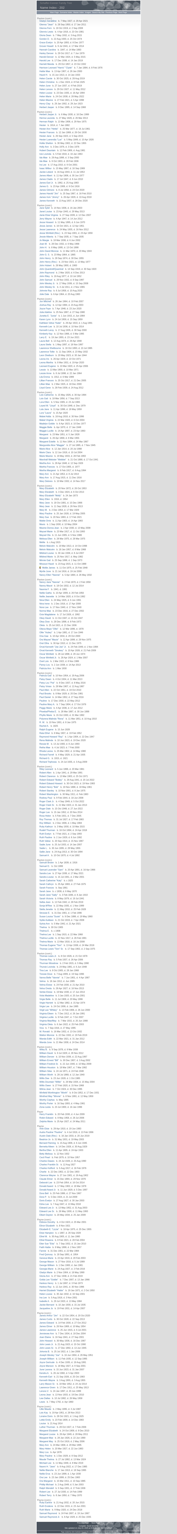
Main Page (54, 12)
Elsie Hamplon (46, 1233)
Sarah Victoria (46, 898)
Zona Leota (45, 1107)
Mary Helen (45, 1448)
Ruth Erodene (46, 1506)
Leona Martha (46, 362)
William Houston (47, 1067)
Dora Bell (44, 1193)
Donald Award (46, 1186)
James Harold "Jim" (49, 193)
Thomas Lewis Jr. (48, 956)
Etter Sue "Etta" (47, 1243)
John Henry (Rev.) (48, 262)
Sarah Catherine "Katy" (50, 880)
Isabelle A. (44, 1301)
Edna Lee (44, 1204)
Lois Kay (43, 1412)
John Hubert (45, 265)
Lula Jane (44, 409)
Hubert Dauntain (47, 150)
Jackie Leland (46, 172)
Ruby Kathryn (46, 826)
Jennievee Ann (46, 1333)
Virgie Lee (44, 1006)
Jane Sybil (44, 208)
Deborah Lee (45, 1182)
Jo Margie (44, 240)
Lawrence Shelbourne (50, 348)
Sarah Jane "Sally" (48, 895)
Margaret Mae (46, 1438)
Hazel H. (43, 75)
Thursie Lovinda (47, 967)
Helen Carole (45, 78)
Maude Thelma (46, 1459)
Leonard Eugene (47, 366)
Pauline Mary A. (47, 704)
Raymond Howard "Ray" (51, 737)
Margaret (43, 434)
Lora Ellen (44, 402)
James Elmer (45, 1326)
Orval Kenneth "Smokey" (51, 650)
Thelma (43, 927)
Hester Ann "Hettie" (48, 129)
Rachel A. (44, 726)
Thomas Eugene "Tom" (50, 945)
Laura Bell (44, 341)
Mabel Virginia (46, 420)
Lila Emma (44, 377)
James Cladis (46, 179)
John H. (43, 247)
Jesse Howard (46, 222)
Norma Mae (45, 611)
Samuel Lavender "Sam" (51, 870)
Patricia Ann (45, 668)
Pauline (43, 701)
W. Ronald (44, 1031)
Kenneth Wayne (47, 1380)
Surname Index (66, 12)
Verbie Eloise (45, 992)
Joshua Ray (45, 305)
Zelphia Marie (46, 1121)
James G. (44, 186)
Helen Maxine (46, 100)
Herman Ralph (46, 121)
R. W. (42, 722)
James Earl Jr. (46, 183)
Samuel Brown (46, 862)
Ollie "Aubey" (45, 632)
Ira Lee (42, 165)
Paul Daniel (45, 697)
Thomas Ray (45, 959)
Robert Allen (45, 772)
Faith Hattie (45, 1247)
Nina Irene (44, 604)
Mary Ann (44, 474)
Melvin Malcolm (47, 546)
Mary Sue (44, 517)
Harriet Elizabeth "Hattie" (51, 1290)
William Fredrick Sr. (48, 1064)
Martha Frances (47, 467)
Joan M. (43, 244)
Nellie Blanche (46, 1470)
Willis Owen (45, 1085)
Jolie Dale (44, 294)
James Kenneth (47, 201)
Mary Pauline (45, 513)
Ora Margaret (46, 1481)
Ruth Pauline (45, 837)
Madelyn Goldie (47, 423)
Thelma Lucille (46, 938)
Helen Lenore (46, 89)
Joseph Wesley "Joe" (49, 1355)
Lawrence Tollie (47, 352)
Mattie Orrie (45, 521)
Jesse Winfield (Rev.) (49, 233)
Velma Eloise (45, 985)
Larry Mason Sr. (47, 1384)
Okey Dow (44, 621)
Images (88, 12)
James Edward (46, 1323)
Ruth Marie (44, 1510)
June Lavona (45, 1369)
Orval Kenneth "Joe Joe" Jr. (52, 647)
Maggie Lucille (46, 431)
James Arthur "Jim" (48, 1315)
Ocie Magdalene (47, 614)
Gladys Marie (45, 1272)
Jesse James (45, 226)
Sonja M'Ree (45, 906)
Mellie (42, 542)
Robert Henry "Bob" (49, 787)
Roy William (45, 823)
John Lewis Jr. (46, 1344)
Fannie (42, 1251)
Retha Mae (44, 747)
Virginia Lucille (46, 1017)
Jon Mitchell (45, 301)
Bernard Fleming (47, 1143)
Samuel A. (44, 855)
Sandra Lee (45, 873)
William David (46, 1053)
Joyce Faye (45, 308)
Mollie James (48, 568)
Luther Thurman (47, 1427)
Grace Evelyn (46, 42)
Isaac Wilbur (45, 168)
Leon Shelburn (46, 355)
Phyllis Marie (45, 715)
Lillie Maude (45, 1409)
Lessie (42, 370)
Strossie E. (44, 913)
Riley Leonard (46, 769)
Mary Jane (44, 503)
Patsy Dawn (45, 679)
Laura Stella (45, 344)
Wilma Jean (45, 1089)
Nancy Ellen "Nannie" (49, 575)
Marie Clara (45, 452)
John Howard (45, 1341)
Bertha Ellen (45, 1150)
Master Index (78, 12)
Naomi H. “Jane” (47, 1466)
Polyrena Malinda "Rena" (51, 719)
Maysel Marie (46, 531)
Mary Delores (46, 481)
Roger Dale (45, 808)
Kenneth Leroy (46, 330)
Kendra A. (44, 1373)
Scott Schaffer (92, 1526)
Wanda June (45, 1042)
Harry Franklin (46, 1114)
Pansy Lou (44, 665)
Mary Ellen (44, 499)
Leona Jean (45, 1395)
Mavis (42, 524)
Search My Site (98, 12)
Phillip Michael (46, 1484)
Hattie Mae (44, 71)
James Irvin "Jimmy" (49, 197)
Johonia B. (44, 1351)
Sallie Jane (44, 852)
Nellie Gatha (45, 593)
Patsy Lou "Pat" (47, 683)
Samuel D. (44, 866)
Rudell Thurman (47, 830)
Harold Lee (44, 60)
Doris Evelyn (45, 1200)
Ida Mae (43, 157)
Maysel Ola (44, 535)
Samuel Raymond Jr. (49, 1517)
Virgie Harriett (46, 1003)
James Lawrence (47, 1330)
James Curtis (45, 1319)
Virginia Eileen (46, 1013)
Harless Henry (46, 1283)
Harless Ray (45, 1287)
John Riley (44, 276)
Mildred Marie (46, 556)
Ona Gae (43, 636)
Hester (42, 125)
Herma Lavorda (47, 118)
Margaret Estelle (47, 441)
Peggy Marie (45, 708)
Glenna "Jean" (46, 24)
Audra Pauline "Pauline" (51, 1132)
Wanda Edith (45, 1039)
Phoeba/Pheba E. (48, 711)
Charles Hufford (47, 1168)
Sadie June (44, 844)
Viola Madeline (46, 995)
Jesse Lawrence (47, 229)
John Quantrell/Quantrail (51, 269)
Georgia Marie (46, 1269)
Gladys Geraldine (48, 21)
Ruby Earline (45, 1502)
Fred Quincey (46, 1254)
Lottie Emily (45, 1420)
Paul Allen (44, 690)
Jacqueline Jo (46, 1308)
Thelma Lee (45, 934)
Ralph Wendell (46, 1488)
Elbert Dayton (46, 1215)
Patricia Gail (45, 675)
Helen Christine (46, 82)
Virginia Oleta (46, 1024)
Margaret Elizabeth (48, 1430)
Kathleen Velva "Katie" (50, 323)
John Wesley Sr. (47, 287)
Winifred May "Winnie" (50, 1096)
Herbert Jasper (46, 107)
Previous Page (111, 12)
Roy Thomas (45, 819)
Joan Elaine (45, 1337)
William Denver (46, 1057)
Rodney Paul (45, 798)
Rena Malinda (46, 740)
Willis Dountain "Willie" (50, 1082)
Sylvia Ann (44, 924)
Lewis (42, 1402)
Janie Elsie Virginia (48, 215)
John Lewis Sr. (46, 1348)
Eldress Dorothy (47, 1222)
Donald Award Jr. (47, 1190)
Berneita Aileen (46, 1146)
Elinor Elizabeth (47, 1226)
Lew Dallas (44, 1398)
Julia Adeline (45, 312)
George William (46, 1265)
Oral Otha (44, 643)
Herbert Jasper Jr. (48, 114)
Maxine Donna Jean (49, 528)
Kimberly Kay (45, 334)
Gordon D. (44, 39)
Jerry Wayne (45, 219)
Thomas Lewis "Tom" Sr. (51, 949)
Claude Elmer (46, 1179)
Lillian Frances (46, 380)
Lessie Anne (45, 373)
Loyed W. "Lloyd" (47, 405)
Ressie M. (44, 744)
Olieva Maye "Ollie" (48, 629)
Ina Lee (43, 1297)
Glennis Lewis (46, 32)
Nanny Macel (45, 586)
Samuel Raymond (48, 1513)
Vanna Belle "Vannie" (49, 977)
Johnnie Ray (45, 290)
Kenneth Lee (45, 326)
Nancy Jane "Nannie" (49, 582)
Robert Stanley (46, 790)
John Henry (45, 258)
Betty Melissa (46, 1154)
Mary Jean (44, 506)
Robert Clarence (47, 776)
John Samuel (45, 280)
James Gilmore (46, 190)
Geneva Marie (46, 1258)
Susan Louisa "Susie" (50, 916)
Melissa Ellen (45, 539)
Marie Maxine (46, 456)
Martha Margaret (47, 470)
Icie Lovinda (45, 154)
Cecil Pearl (44, 1157)
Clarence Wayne (47, 1175)
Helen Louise (45, 93)
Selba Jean (44, 902)
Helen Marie (45, 96)
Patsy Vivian (45, 686)
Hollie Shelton (46, 143)
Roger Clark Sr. (46, 805)
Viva (41, 1028)
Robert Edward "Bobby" (51, 780)
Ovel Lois (44, 661)
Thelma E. (44, 931)
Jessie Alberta (46, 237)
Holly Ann (44, 147)
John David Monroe (49, 251)
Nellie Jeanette (46, 596)
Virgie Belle (45, 999)
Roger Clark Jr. (46, 801)
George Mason (46, 1261)
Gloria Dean (45, 35)
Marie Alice (44, 449)
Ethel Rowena (46, 1240)
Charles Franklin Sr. (49, 1164)
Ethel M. (43, 1236)
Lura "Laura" (45, 413)
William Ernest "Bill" (49, 1060)
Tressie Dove (45, 974)
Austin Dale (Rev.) (48, 1136)
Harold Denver (46, 57)
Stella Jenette (46, 909)
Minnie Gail (44, 560)
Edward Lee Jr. (46, 1208)
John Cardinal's (76, 1532)
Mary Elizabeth (46, 488)
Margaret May (46, 1441)
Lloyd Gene (45, 388)
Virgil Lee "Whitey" (48, 1010)
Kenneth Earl (45, 1377)
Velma (42, 981)
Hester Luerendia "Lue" (50, 139)
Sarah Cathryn (46, 884)
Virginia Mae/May (47, 1021)
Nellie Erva (44, 1474)
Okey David (45, 618)
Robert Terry (45, 1495)
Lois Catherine (46, 395)
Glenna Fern (45, 28)
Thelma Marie (46, 941)
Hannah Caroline (47, 50)
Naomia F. (44, 589)
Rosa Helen (45, 816)
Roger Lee (44, 812)
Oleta (42, 625)
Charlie (42, 1172)
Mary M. (43, 510)
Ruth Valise (45, 841)
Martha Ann (45, 463)
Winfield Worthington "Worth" (53, 1092)
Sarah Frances (46, 888)
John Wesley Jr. (47, 283)
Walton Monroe (46, 1035)
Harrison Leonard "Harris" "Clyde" (55, 68)
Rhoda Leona (46, 751)
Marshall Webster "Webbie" (52, 459)
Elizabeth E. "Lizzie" (49, 1229)
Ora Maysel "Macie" (49, 639)
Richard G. (44, 758)
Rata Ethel (44, 733)
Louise (42, 1423)
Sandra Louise (46, 877)
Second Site (85, 1532)
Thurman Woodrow (48, 963)
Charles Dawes (46, 1161)
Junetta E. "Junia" (48, 316)
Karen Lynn (45, 319)
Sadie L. (43, 848)
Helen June (45, 85)
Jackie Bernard (46, 1305)
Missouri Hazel (46, 564)
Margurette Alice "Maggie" (52, 445)
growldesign (112, 1532)
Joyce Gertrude (46, 1362)
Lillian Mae (44, 384)
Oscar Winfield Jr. (48, 657)
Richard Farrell (46, 755)
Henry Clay (44, 103)
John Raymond (46, 272)
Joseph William (46, 1359)
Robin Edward (46, 1118)
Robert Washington (48, 794)
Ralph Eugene (46, 729)
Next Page (123, 12)
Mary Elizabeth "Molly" (50, 495)
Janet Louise (45, 211)
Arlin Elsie (44, 1128)
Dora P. (43, 1197)
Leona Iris (44, 359)
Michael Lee (45, 1463)
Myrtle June (45, 571)
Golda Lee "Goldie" (48, 1279)
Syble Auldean (46, 920)
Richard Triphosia (48, 762)
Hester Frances (46, 132)
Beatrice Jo (44, 1139)
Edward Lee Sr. (46, 1211)
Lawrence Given (47, 1387)
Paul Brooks (45, 693)
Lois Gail (43, 398)
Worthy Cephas (47, 1100)
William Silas (45, 1071)
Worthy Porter (46, 1103)
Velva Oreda (45, 988)
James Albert (45, 175)
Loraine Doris (46, 1416)
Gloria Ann (44, 1276)
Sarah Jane (45, 891)
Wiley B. (43, 1049)
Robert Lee (44, 1492)
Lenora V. (44, 1391)
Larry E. (43, 337)
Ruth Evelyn (45, 834)
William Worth (46, 1075)
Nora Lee (44, 607)
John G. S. (44, 254)
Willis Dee (44, 1078)
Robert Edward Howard (50, 783)
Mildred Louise (46, 553)
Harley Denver (46, 53)
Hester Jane (45, 136)
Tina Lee (43, 970)
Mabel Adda (45, 416)
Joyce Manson (46, 1366)
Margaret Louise (47, 1434)
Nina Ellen (44, 600)
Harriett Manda (46, 64)
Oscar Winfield (46, 654)
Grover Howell (46, 46)
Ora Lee (43, 1477)
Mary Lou (44, 1452)
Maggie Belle (45, 427)
